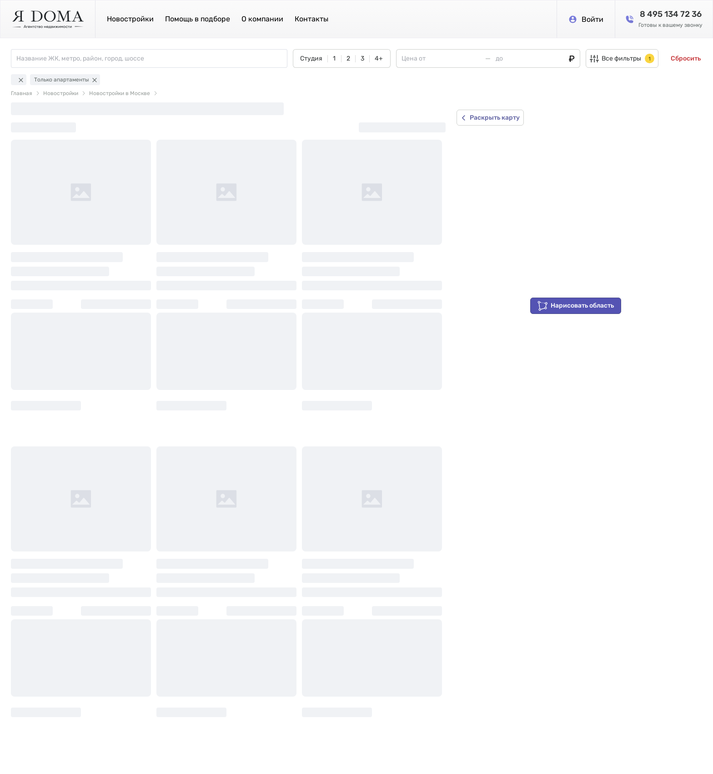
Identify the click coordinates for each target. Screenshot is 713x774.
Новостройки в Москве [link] (119, 93)
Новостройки (130, 19)
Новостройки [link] (60, 93)
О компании (262, 19)
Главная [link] (21, 93)
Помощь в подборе (197, 19)
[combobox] (151, 58)
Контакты (311, 19)
